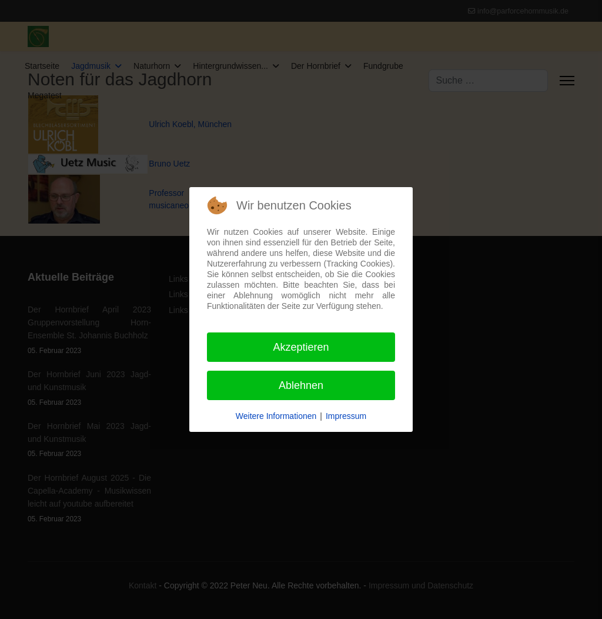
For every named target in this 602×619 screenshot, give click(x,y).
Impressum (346, 416)
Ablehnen (301, 385)
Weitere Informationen (276, 416)
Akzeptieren (301, 347)
